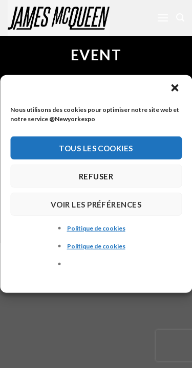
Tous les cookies (96, 147)
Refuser (96, 175)
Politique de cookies (96, 228)
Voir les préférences (96, 204)
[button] (175, 89)
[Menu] (163, 17)
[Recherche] (180, 18)
